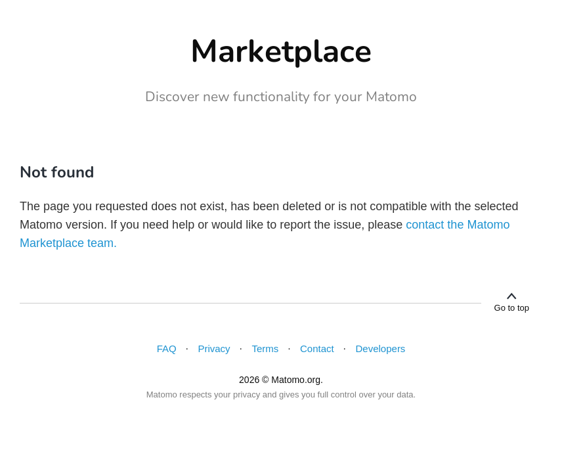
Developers (381, 348)
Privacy (214, 348)
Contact (317, 348)
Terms (264, 348)
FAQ (167, 348)
